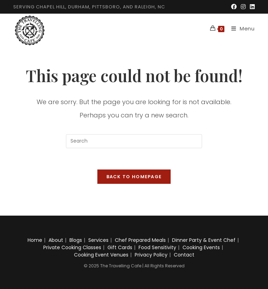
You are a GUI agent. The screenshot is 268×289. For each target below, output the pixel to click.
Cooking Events (201, 247)
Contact (184, 254)
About (56, 240)
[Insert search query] (134, 141)
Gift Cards (119, 247)
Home (35, 240)
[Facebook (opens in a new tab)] (234, 6)
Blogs (75, 240)
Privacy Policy (151, 254)
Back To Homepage (134, 176)
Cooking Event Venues (101, 254)
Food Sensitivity (157, 247)
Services (98, 240)
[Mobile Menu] (240, 28)
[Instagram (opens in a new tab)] (243, 6)
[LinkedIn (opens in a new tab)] (251, 6)
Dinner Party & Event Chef (204, 240)
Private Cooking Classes (72, 247)
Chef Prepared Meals (140, 240)
